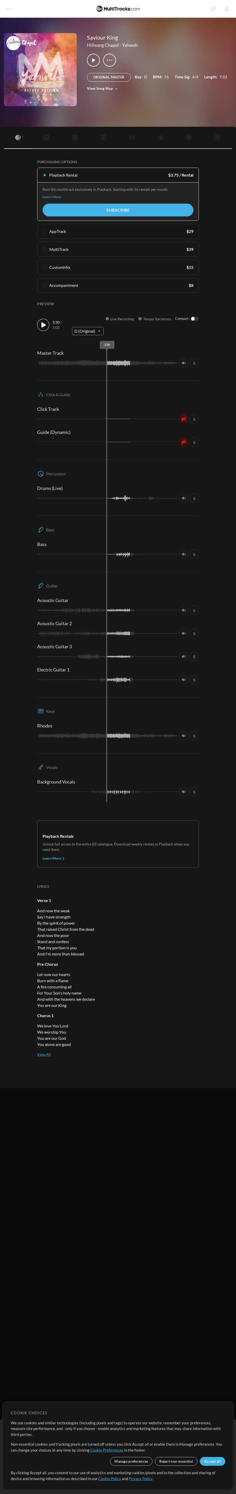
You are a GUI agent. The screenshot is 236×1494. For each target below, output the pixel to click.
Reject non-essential (176, 1461)
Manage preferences (131, 1461)
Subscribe (118, 209)
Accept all (212, 1461)
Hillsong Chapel (103, 45)
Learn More (52, 197)
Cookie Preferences (106, 1450)
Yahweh (130, 45)
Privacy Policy (140, 1478)
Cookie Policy (109, 1478)
